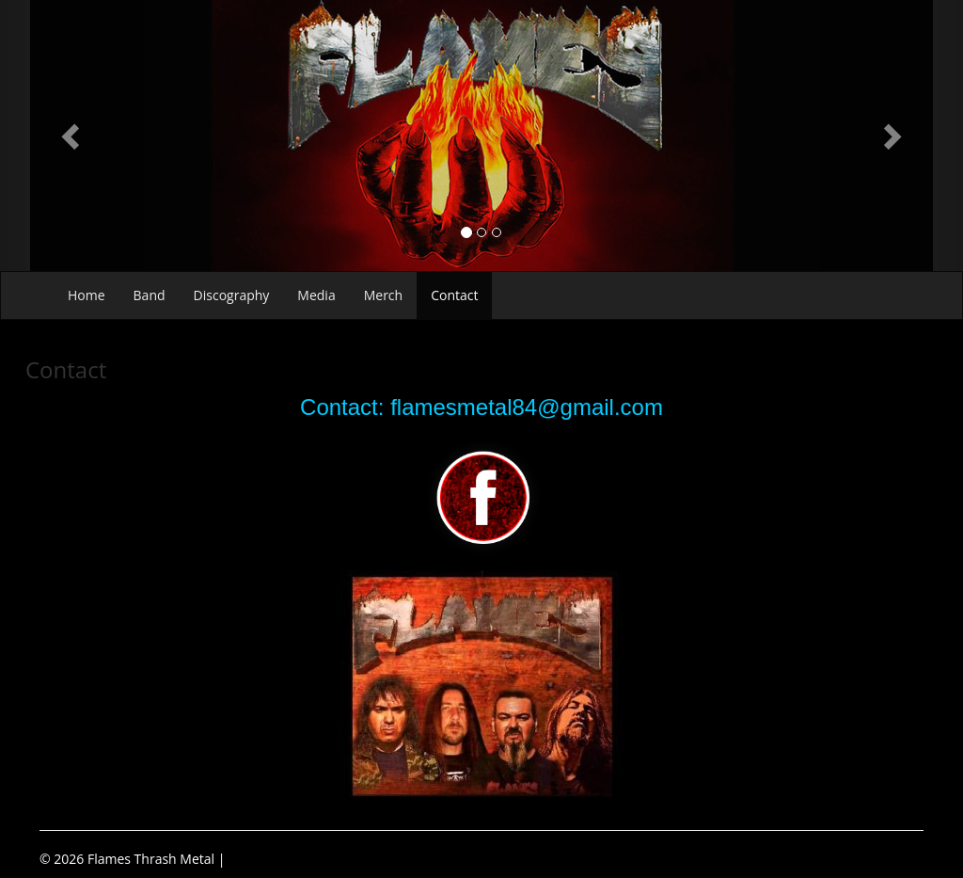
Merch (383, 295)
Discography (232, 295)
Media (316, 295)
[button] (72, 135)
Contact (454, 295)
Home (86, 295)
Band (150, 295)
